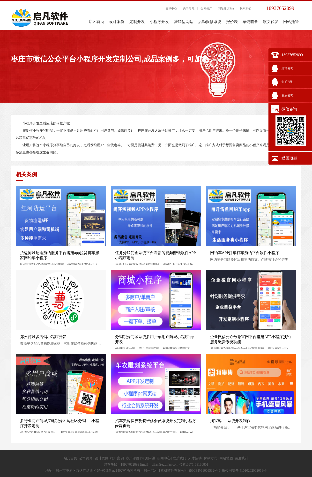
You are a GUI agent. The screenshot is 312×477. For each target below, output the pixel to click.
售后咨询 (287, 95)
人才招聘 (195, 458)
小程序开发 (159, 22)
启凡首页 (96, 22)
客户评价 (132, 458)
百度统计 (241, 458)
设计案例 (117, 22)
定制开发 (137, 22)
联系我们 (245, 8)
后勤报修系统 (209, 22)
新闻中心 (164, 458)
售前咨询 (287, 81)
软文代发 (270, 22)
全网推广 (206, 8)
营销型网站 (183, 22)
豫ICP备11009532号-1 (205, 470)
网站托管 (291, 22)
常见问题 (148, 458)
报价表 (232, 22)
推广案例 (117, 458)
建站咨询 (287, 68)
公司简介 (86, 458)
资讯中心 (171, 8)
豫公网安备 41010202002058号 (244, 470)
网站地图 (226, 458)
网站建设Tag (226, 8)
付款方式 (210, 458)
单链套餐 (250, 22)
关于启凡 (188, 8)
